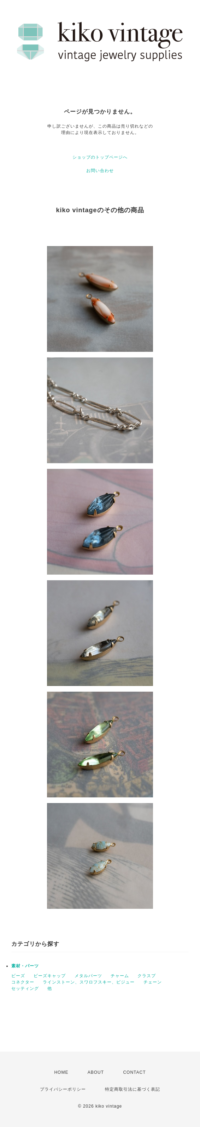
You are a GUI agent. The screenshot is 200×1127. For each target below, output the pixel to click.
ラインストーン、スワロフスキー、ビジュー (89, 982)
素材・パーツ (25, 965)
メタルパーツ (88, 975)
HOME (61, 1072)
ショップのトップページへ (100, 157)
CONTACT (134, 1072)
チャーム (120, 975)
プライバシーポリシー (63, 1089)
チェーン (152, 982)
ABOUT (96, 1072)
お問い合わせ (100, 170)
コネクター (22, 982)
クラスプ (146, 975)
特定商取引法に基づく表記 (132, 1089)
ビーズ (18, 975)
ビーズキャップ (50, 975)
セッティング (25, 988)
